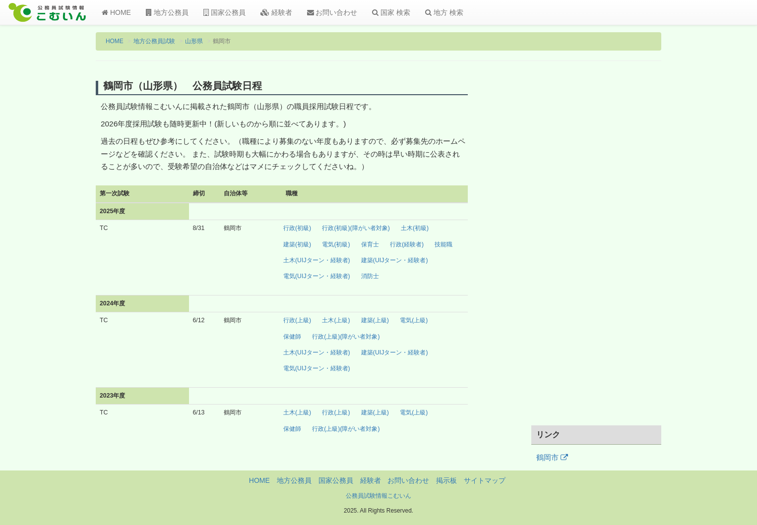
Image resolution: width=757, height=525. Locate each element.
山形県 (194, 41)
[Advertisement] (596, 249)
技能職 (443, 244)
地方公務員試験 (154, 41)
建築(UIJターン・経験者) (394, 260)
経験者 (276, 12)
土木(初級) (415, 228)
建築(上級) (375, 320)
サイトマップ (484, 480)
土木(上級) (336, 320)
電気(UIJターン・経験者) (316, 276)
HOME (116, 12)
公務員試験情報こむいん (378, 495)
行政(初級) (297, 228)
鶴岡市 (552, 458)
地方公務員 (167, 12)
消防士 (370, 276)
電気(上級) (414, 320)
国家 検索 (391, 12)
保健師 (292, 336)
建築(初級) (297, 244)
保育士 (370, 244)
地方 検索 (444, 12)
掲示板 (446, 480)
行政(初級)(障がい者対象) (355, 228)
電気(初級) (336, 244)
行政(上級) (297, 320)
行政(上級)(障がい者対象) (345, 336)
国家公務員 (224, 12)
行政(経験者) (407, 244)
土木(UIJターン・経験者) (316, 260)
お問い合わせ (332, 12)
